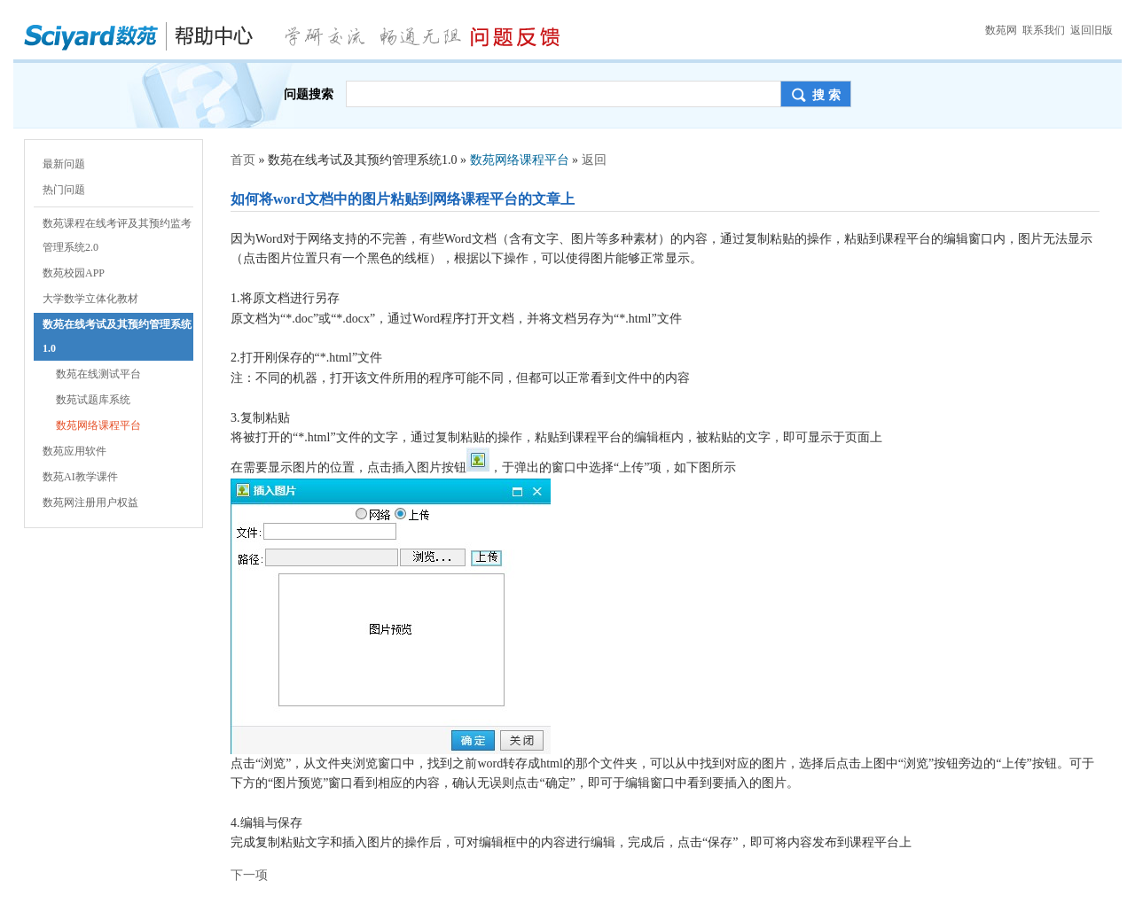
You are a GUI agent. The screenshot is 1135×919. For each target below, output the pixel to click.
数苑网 (1001, 30)
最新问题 (64, 164)
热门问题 (64, 189)
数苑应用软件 (74, 451)
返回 (594, 160)
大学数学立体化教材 (90, 298)
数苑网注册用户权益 (90, 502)
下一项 (249, 875)
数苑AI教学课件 (80, 477)
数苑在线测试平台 (98, 374)
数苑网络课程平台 (98, 425)
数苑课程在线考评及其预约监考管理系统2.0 (117, 235)
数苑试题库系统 (93, 399)
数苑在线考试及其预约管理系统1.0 (117, 336)
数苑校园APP (74, 273)
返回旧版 (1091, 30)
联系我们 (1043, 30)
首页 (243, 160)
